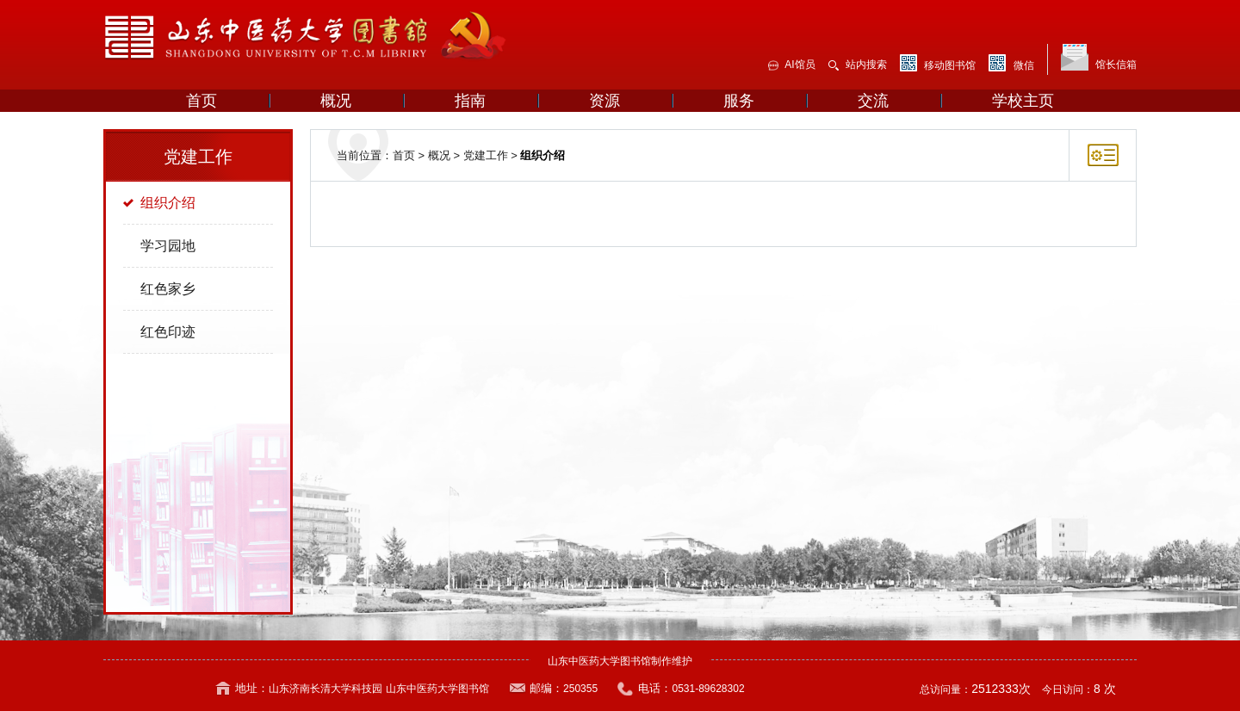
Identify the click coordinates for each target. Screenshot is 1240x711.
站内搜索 (857, 65)
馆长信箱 (1099, 57)
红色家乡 (167, 288)
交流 (873, 100)
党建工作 (485, 155)
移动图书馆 (938, 62)
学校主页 (1023, 100)
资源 (604, 100)
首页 (201, 100)
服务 (738, 100)
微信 (1011, 62)
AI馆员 (791, 65)
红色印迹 (167, 332)
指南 (470, 100)
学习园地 (167, 245)
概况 (335, 100)
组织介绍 (167, 202)
